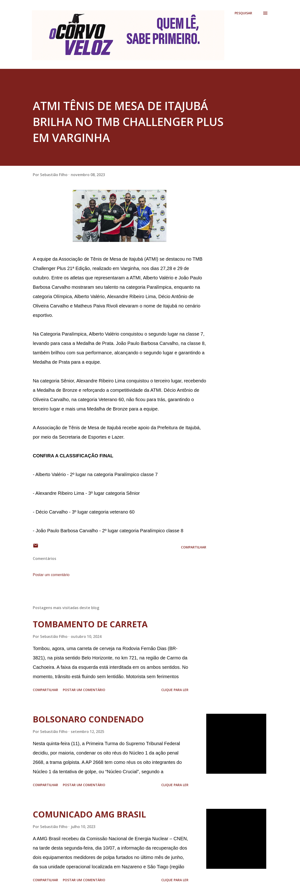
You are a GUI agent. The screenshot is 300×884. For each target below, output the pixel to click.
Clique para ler (174, 690)
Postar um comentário (51, 575)
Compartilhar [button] (193, 547)
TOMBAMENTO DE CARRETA (90, 624)
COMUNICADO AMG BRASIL (89, 814)
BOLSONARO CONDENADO (88, 719)
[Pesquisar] (243, 13)
